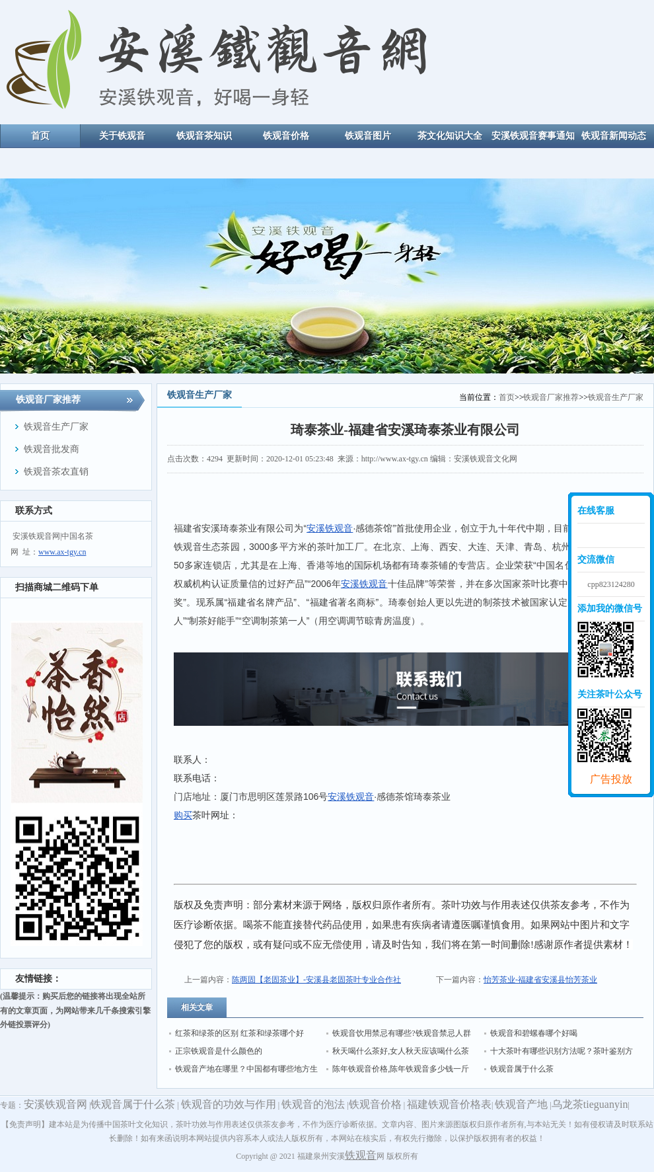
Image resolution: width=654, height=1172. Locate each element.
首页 (507, 397)
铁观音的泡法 (313, 1104)
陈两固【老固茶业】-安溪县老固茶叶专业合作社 (316, 979)
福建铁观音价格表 (449, 1104)
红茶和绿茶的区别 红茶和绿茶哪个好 (239, 1033)
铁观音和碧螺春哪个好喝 (533, 1033)
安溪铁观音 (330, 528)
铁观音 (361, 1155)
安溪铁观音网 (55, 1104)
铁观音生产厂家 (615, 397)
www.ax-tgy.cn (62, 552)
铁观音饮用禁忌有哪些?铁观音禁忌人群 (401, 1033)
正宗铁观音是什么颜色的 (218, 1051)
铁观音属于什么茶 (522, 1069)
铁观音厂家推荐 (551, 397)
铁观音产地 (521, 1104)
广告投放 (611, 779)
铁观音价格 (375, 1104)
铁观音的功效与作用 (228, 1104)
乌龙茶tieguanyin (590, 1104)
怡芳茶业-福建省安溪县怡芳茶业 (540, 979)
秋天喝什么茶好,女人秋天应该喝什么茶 (400, 1051)
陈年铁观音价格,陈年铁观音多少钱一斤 (400, 1069)
